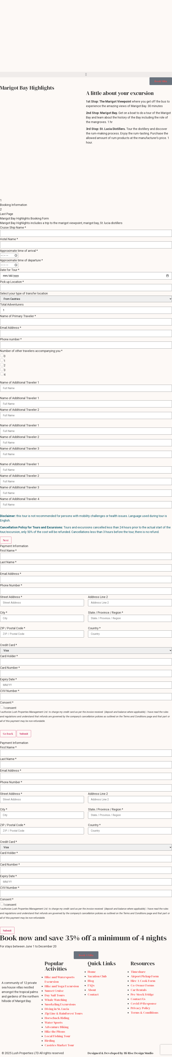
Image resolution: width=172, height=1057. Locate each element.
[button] (86, 74)
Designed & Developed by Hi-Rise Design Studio (120, 1053)
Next (6, 540)
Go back (8, 733)
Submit (23, 733)
